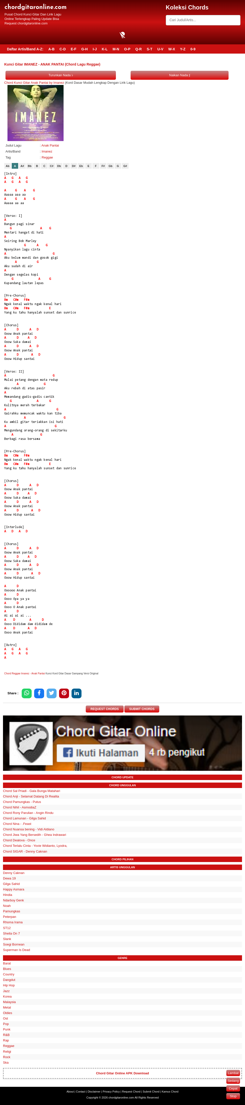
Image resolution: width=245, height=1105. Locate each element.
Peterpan (9, 917)
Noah (7, 906)
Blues (7, 969)
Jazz (6, 991)
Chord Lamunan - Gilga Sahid (24, 818)
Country (8, 974)
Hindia (7, 895)
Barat (7, 963)
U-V (160, 49)
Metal (7, 1007)
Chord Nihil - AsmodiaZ (19, 807)
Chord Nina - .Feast (17, 824)
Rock (6, 1057)
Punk (6, 1029)
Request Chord (131, 1091)
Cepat (233, 1088)
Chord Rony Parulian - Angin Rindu (28, 813)
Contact (80, 1091)
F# (103, 165)
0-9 (192, 49)
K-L (104, 49)
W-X (171, 49)
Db (59, 165)
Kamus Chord (170, 1091)
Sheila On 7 (11, 933)
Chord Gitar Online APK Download (122, 1073)
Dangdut (9, 980)
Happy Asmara (13, 889)
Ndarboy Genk (13, 900)
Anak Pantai (50, 145)
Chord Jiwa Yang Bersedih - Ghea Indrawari (34, 835)
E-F (74, 49)
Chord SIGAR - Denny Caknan (25, 851)
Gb (110, 165)
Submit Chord (151, 1091)
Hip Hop (9, 985)
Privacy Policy (111, 1091)
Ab (7, 165)
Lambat (233, 1073)
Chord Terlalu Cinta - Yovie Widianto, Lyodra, (35, 846)
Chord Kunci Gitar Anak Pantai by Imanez (34, 82)
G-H (84, 49)
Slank (7, 939)
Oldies (7, 1013)
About (70, 1091)
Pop (6, 1024)
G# (125, 165)
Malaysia (9, 1002)
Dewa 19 (9, 878)
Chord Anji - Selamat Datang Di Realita (31, 796)
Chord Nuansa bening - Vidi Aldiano (28, 829)
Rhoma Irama (13, 922)
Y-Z (182, 49)
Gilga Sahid (11, 884)
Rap (6, 1040)
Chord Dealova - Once (19, 840)
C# (51, 165)
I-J (95, 49)
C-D (63, 49)
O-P (127, 49)
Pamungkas (11, 911)
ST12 (7, 928)
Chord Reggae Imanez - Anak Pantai (24, 673)
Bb (30, 165)
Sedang (233, 1081)
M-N (116, 49)
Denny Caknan (13, 873)
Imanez (47, 151)
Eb (81, 165)
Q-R (138, 49)
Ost (5, 1018)
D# (74, 165)
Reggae (47, 157)
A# (22, 165)
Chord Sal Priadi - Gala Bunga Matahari (31, 791)
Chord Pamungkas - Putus (22, 802)
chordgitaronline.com (35, 7)
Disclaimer (94, 1091)
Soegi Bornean (13, 944)
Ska (5, 1062)
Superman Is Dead (16, 950)
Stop (233, 1096)
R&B (6, 1035)
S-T (150, 49)
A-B (51, 49)
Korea (7, 996)
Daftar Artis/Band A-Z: (25, 49)
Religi (7, 1051)
